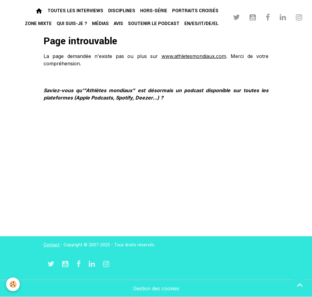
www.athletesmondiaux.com (193, 56)
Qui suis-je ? (72, 23)
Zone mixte (38, 23)
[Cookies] (13, 284)
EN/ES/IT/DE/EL (201, 23)
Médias (100, 23)
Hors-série (153, 11)
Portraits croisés (195, 11)
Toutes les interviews (75, 11)
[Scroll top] (299, 284)
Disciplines (121, 11)
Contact (52, 245)
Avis (118, 23)
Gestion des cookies (156, 288)
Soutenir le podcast (153, 23)
